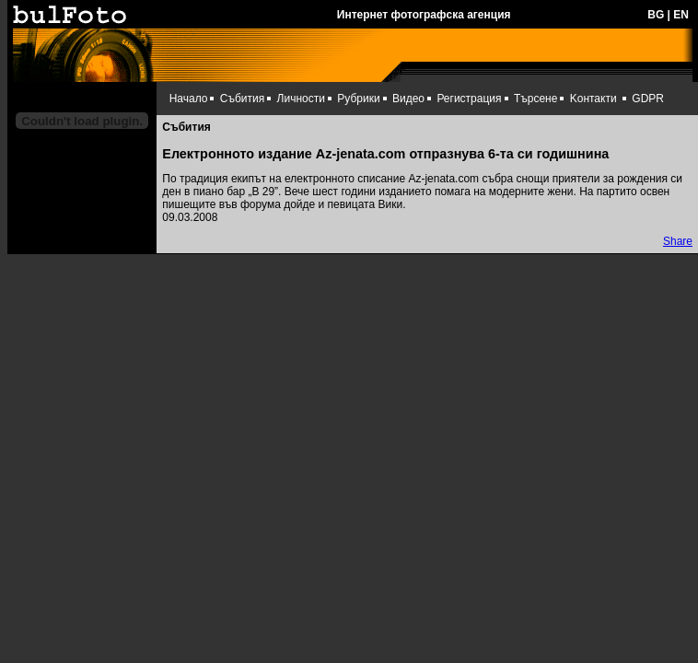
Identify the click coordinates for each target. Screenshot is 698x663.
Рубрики (358, 98)
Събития (242, 98)
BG (655, 14)
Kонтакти (593, 98)
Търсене (535, 98)
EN (681, 14)
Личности (301, 98)
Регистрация (468, 98)
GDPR (648, 98)
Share (677, 241)
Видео (408, 98)
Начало (188, 98)
